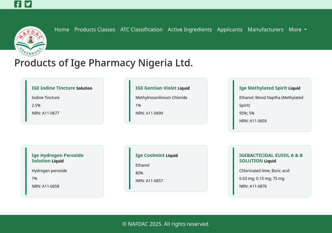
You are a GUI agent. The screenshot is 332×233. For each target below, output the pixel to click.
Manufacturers (266, 29)
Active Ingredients (190, 29)
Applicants (230, 29)
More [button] (296, 29)
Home (61, 29)
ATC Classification (141, 29)
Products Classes (95, 29)
